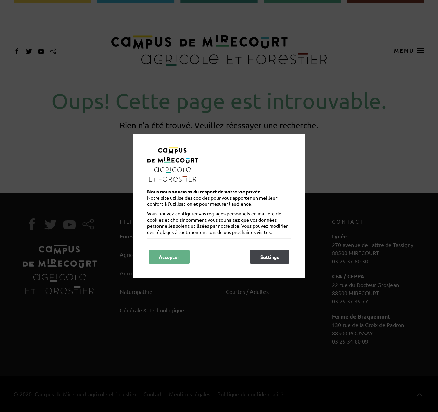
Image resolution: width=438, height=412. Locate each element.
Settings (269, 257)
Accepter (169, 257)
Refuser (213, 257)
